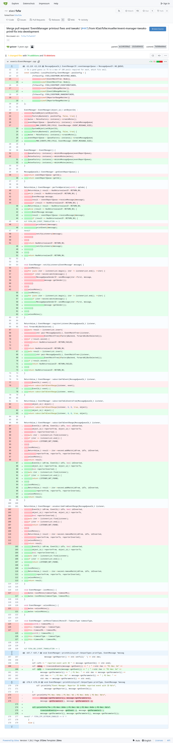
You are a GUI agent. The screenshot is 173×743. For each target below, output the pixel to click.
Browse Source (158, 29)
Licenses (159, 740)
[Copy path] (39, 62)
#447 (85, 28)
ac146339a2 (124, 47)
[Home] (5, 3)
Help (56, 3)
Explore (15, 3)
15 (137, 10)
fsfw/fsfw (18, 15)
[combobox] (153, 55)
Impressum (44, 3)
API (168, 740)
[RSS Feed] (119, 11)
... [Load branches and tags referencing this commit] (8, 40)
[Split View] (159, 55)
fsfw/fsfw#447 (28, 36)
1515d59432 (137, 47)
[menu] (166, 55)
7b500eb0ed (160, 47)
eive (11, 10)
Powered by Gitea (11, 740)
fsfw (18, 10)
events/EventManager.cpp (23, 62)
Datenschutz (29, 3)
